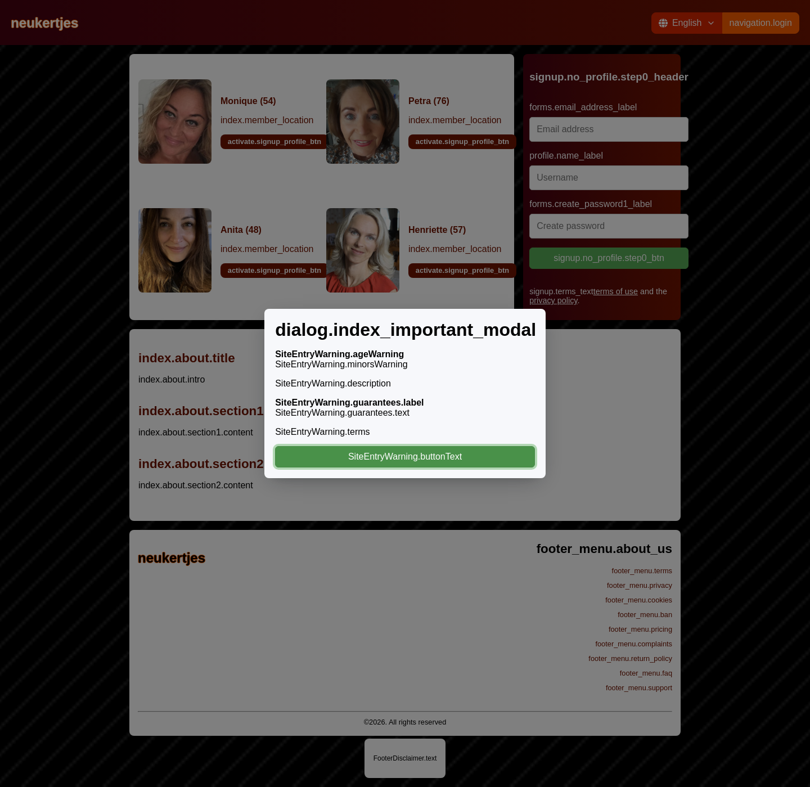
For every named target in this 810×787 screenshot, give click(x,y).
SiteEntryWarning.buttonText (405, 456)
